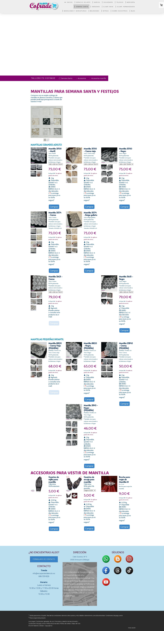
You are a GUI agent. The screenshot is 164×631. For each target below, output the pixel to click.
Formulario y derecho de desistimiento (66, 621)
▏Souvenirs (107, 2)
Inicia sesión (132, 628)
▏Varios (96, 2)
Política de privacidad (82, 593)
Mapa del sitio (76, 623)
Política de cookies (80, 581)
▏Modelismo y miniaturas (74, 11)
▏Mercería (130, 2)
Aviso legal (31, 621)
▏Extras (105, 11)
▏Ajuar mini (107, 6)
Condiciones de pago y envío (114, 615)
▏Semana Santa (81, 6)
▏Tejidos (119, 2)
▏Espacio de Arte (82, 2)
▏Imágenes (95, 6)
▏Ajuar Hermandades (125, 6)
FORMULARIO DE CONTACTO (44, 559)
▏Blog (132, 11)
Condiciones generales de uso (45, 621)
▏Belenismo (94, 11)
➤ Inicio (69, 2)
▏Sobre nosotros (119, 11)
